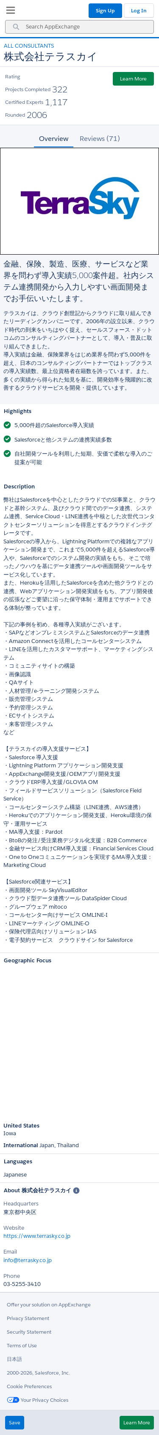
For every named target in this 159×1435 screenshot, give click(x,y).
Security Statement (29, 1331)
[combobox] (79, 27)
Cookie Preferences (29, 1386)
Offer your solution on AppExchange (49, 1304)
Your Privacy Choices (37, 1399)
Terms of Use (22, 1345)
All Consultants (29, 45)
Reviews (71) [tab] (100, 138)
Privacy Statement (28, 1318)
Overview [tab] (53, 138)
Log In (139, 10)
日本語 (14, 1359)
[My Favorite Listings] (8, 12)
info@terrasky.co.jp (27, 1260)
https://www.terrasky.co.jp (36, 1236)
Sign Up (105, 10)
